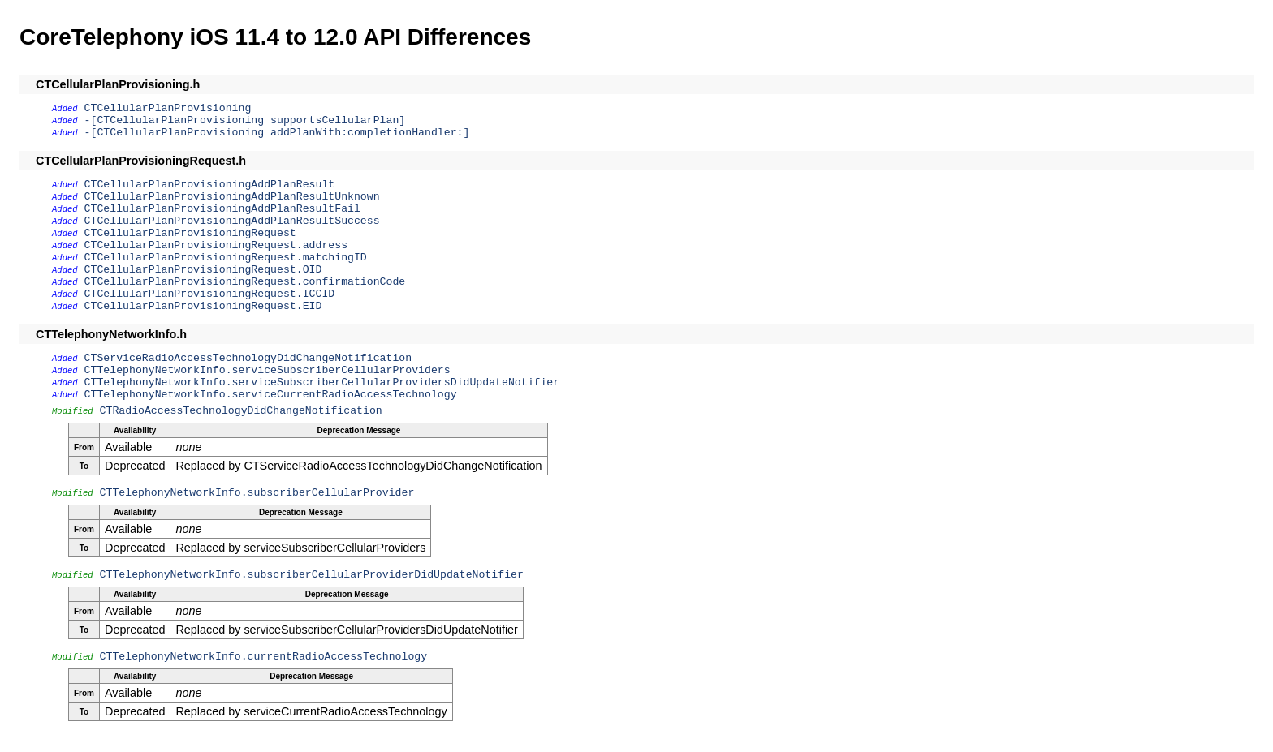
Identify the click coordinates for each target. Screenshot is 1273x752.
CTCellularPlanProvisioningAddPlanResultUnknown (232, 197)
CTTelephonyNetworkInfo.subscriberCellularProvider (257, 493)
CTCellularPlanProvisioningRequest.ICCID (209, 294)
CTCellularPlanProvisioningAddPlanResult (209, 184)
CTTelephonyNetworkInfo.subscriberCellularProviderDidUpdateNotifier (312, 575)
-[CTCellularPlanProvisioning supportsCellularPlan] (245, 120)
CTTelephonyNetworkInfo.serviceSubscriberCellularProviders (267, 370)
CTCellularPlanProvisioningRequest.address (215, 245)
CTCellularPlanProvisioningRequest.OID (203, 270)
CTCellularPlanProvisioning (168, 108)
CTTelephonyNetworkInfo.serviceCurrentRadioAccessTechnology (270, 395)
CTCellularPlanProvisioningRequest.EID (203, 306)
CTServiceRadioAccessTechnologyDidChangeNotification (248, 358)
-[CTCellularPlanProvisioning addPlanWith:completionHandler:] (277, 133)
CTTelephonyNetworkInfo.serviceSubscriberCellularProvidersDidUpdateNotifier (322, 382)
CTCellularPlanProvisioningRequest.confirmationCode (245, 282)
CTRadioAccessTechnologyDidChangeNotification (241, 411)
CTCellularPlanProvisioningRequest (190, 233)
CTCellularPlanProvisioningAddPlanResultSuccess (232, 221)
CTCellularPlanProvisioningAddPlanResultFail (222, 209)
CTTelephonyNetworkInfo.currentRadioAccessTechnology (264, 657)
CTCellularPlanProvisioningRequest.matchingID (225, 257)
